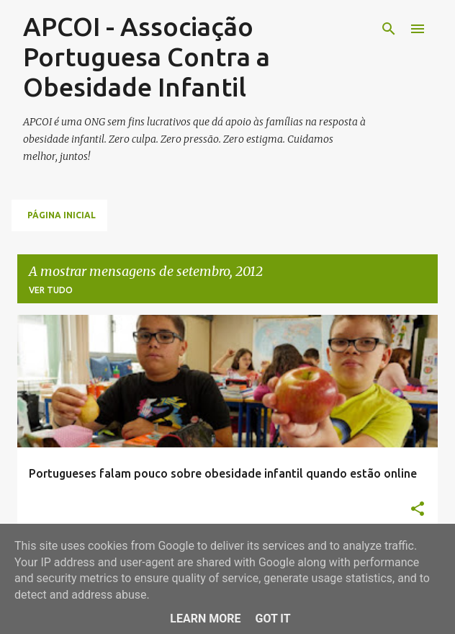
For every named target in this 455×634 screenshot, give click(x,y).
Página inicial (61, 215)
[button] (417, 509)
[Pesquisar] (388, 29)
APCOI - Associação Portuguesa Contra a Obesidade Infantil (146, 57)
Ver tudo (51, 290)
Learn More (205, 618)
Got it (272, 618)
